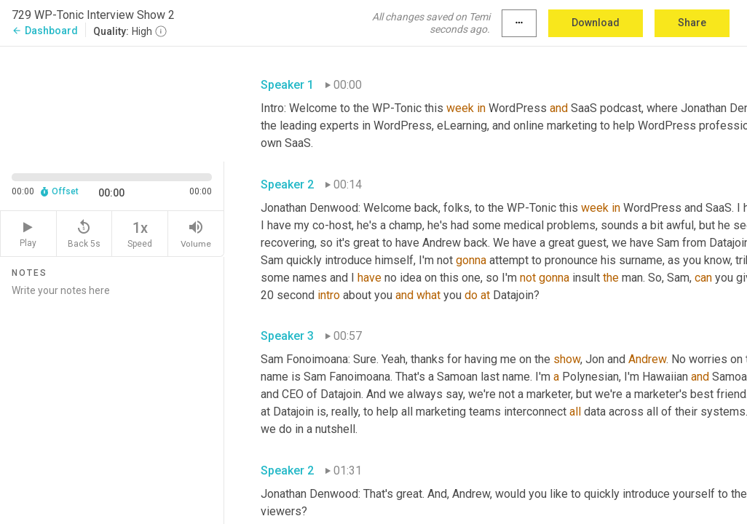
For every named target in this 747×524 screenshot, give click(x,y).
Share (692, 22)
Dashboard (45, 30)
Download (596, 22)
